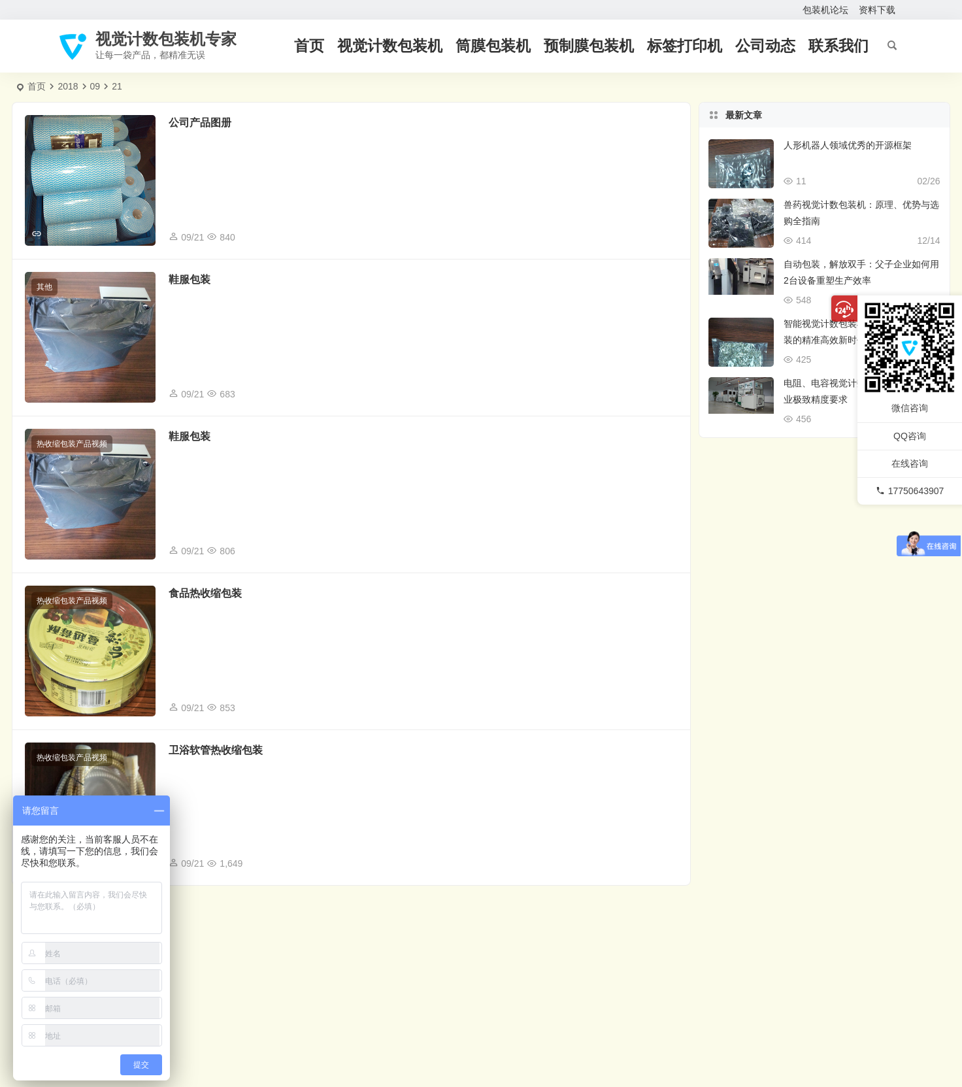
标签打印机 (684, 45)
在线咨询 (909, 463)
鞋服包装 (189, 279)
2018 (68, 86)
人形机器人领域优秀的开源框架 (848, 145)
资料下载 (877, 10)
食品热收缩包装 (205, 593)
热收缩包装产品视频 (72, 443)
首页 (309, 45)
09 (95, 86)
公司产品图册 (200, 122)
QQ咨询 (909, 435)
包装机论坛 (825, 10)
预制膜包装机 (589, 45)
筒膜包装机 (493, 45)
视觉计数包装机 (389, 45)
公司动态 (765, 45)
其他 (44, 287)
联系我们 (838, 45)
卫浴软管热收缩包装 (216, 750)
